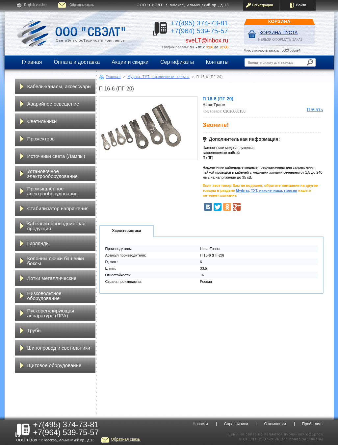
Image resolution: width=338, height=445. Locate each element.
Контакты (217, 62)
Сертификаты (177, 62)
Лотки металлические (52, 278)
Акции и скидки (130, 62)
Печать (315, 109)
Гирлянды (38, 243)
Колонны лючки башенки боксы (55, 261)
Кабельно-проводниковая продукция (56, 226)
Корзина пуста (279, 32)
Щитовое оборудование (54, 365)
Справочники (236, 424)
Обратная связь (81, 5)
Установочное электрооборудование (52, 173)
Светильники (42, 121)
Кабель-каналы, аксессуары (59, 86)
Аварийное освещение (53, 104)
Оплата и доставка (77, 62)
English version (35, 5)
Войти (301, 5)
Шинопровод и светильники (58, 348)
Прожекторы (41, 138)
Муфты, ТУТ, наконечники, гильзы (158, 77)
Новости (200, 424)
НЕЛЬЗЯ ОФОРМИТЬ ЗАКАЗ (280, 39)
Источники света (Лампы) (56, 156)
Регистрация (262, 5)
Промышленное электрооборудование (52, 191)
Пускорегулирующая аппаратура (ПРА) (50, 313)
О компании (275, 424)
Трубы (34, 330)
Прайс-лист (312, 424)
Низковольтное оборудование (44, 295)
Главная (32, 62)
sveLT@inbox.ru (207, 40)
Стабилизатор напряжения (58, 208)
